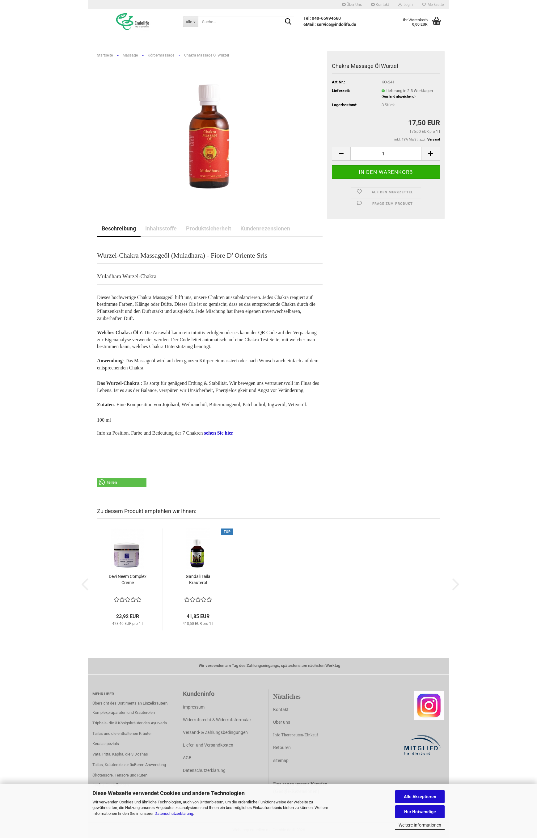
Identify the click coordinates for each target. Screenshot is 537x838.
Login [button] (405, 4)
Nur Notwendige (420, 811)
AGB (187, 757)
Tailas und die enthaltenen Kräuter (122, 733)
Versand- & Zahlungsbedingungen (215, 732)
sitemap (281, 760)
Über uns (281, 722)
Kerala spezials (105, 743)
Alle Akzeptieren (420, 796)
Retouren (282, 747)
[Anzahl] (385, 154)
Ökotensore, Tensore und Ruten (119, 775)
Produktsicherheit (208, 228)
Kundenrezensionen (265, 228)
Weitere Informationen (420, 825)
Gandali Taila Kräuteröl (198, 579)
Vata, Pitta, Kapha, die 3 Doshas (120, 754)
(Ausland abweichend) (399, 97)
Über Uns (352, 4)
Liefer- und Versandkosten (208, 745)
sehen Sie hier (218, 433)
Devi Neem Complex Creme (127, 579)
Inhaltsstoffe (161, 228)
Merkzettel (433, 4)
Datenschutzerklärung (173, 813)
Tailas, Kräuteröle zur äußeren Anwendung (129, 764)
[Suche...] (190, 21)
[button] (341, 154)
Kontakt (380, 4)
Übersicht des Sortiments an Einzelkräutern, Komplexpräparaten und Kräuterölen (130, 708)
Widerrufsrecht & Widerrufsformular (217, 719)
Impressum (194, 707)
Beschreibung (119, 228)
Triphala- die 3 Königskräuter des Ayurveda (129, 723)
